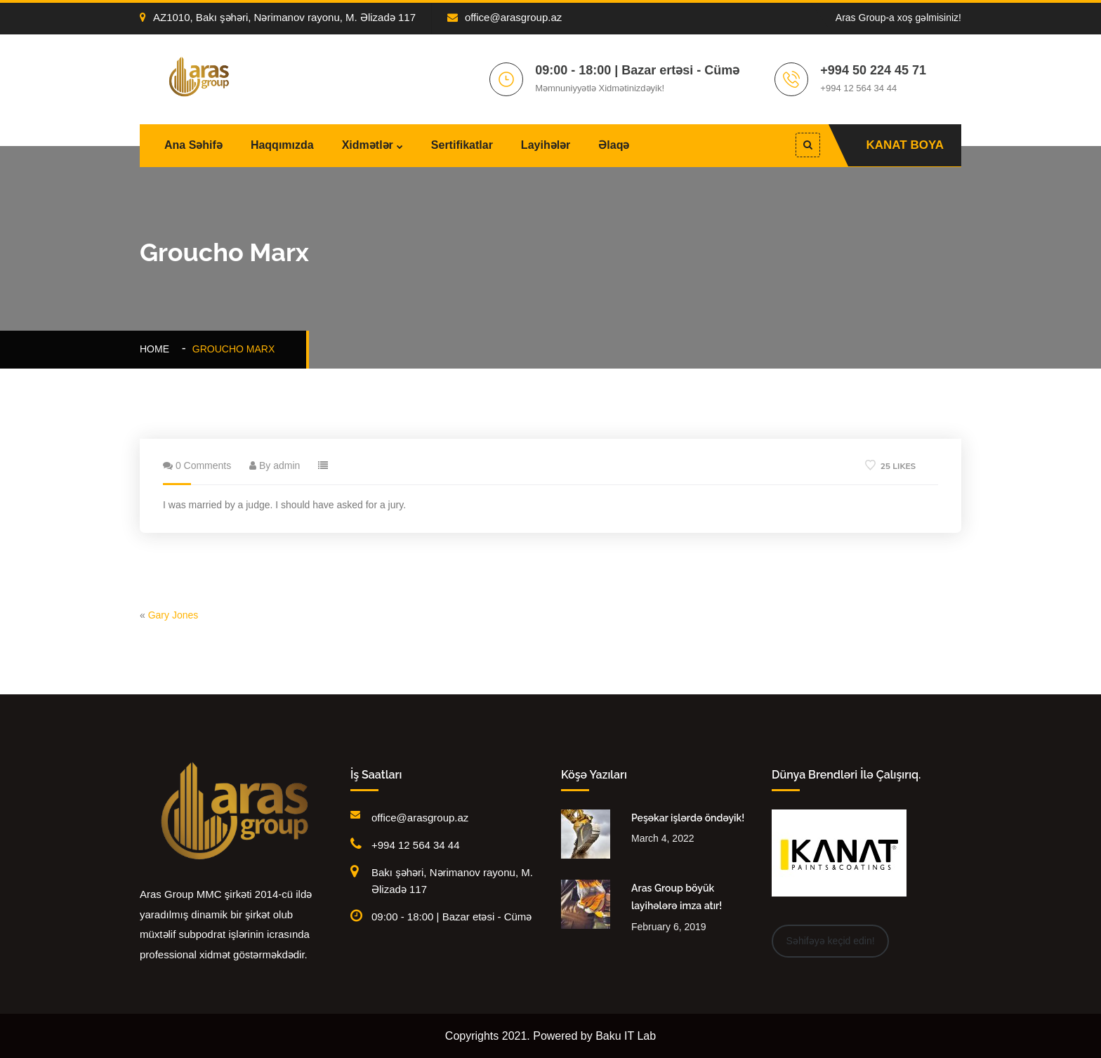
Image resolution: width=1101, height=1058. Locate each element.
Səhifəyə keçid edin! (830, 940)
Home (157, 349)
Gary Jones (173, 615)
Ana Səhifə (193, 145)
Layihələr (545, 145)
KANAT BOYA (905, 145)
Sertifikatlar (462, 145)
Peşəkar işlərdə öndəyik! (687, 818)
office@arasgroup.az (504, 17)
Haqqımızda (282, 145)
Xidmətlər (367, 145)
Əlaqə (613, 145)
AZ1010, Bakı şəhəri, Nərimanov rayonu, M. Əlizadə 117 (278, 17)
